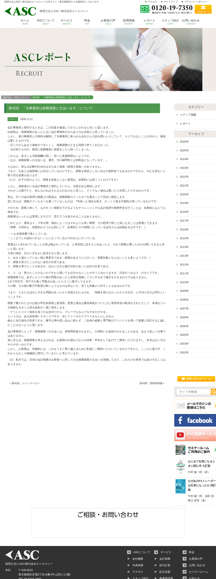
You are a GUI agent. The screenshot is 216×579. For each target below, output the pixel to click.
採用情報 (128, 22)
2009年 (184, 265)
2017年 (184, 195)
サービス (66, 22)
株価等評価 (166, 552)
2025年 (184, 125)
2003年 (184, 318)
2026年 (184, 116)
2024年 (184, 133)
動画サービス (197, 559)
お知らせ (194, 552)
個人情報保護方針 (200, 565)
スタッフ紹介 (170, 22)
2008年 (184, 274)
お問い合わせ (191, 22)
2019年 (184, 177)
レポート (149, 22)
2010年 (184, 256)
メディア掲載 (188, 89)
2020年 (184, 169)
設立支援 (164, 546)
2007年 (184, 283)
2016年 (184, 204)
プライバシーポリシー (195, 1)
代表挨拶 (137, 540)
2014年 (184, 221)
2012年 (184, 239)
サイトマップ (171, 1)
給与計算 (164, 540)
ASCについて (45, 22)
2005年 (184, 300)
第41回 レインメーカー (26, 357)
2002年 (184, 327)
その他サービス (168, 559)
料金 (87, 22)
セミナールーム (198, 546)
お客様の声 (108, 22)
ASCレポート (21, 72)
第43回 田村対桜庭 (150, 357)
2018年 (184, 186)
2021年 (184, 160)
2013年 (184, 230)
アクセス (152, 1)
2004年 (184, 309)
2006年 (184, 291)
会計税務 (164, 533)
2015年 (184, 212)
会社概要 (137, 533)
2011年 (184, 248)
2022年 (184, 151)
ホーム (25, 22)
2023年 (184, 142)
